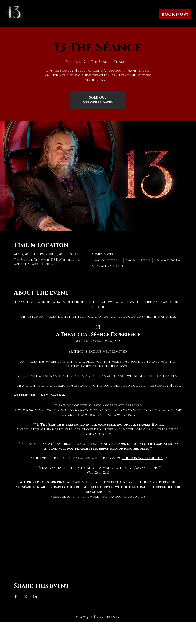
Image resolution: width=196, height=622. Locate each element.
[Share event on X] (25, 596)
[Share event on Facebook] (16, 596)
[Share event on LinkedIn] (35, 596)
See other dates (98, 102)
